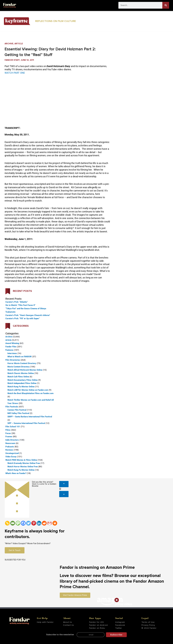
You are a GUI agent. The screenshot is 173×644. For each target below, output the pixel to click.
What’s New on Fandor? (15, 473)
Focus (8, 433)
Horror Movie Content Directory (21, 363)
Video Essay (10, 456)
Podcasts (9, 446)
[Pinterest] (33, 523)
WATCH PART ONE (15, 72)
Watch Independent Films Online (21, 383)
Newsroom (10, 443)
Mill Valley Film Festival (18, 413)
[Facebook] (23, 523)
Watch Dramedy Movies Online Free (23, 463)
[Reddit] (44, 523)
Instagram (120, 622)
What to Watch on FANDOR (19, 356)
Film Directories (12, 360)
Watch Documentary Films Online (22, 380)
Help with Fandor (45, 622)
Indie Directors (12, 440)
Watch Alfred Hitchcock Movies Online (24, 370)
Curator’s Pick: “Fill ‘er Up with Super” (22, 318)
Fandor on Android (98, 625)
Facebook (120, 625)
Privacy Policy (148, 625)
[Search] (165, 5)
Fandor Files (10, 346)
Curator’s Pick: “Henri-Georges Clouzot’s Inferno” (27, 315)
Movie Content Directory (18, 366)
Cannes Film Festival (16, 410)
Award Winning (12, 343)
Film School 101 (12, 426)
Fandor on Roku (97, 628)
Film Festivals (11, 406)
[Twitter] (28, 523)
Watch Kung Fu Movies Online (20, 386)
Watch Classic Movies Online (20, 373)
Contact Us (68, 625)
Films (7, 430)
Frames (8, 436)
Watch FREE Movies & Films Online (21, 460)
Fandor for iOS (96, 622)
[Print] (54, 523)
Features (9, 350)
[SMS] (18, 523)
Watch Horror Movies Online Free (22, 466)
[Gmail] (49, 523)
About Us (67, 622)
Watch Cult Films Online (18, 376)
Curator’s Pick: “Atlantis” (16, 302)
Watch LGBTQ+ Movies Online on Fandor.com (27, 390)
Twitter (118, 628)
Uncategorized (12, 453)
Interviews (12, 353)
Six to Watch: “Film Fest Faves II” (20, 305)
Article (18, 44)
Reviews (9, 450)
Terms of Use (148, 622)
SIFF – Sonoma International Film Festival (26, 423)
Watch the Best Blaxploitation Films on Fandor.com (30, 393)
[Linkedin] (39, 523)
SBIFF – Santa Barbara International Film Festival (29, 416)
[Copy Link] (7, 523)
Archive (9, 44)
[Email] (12, 523)
